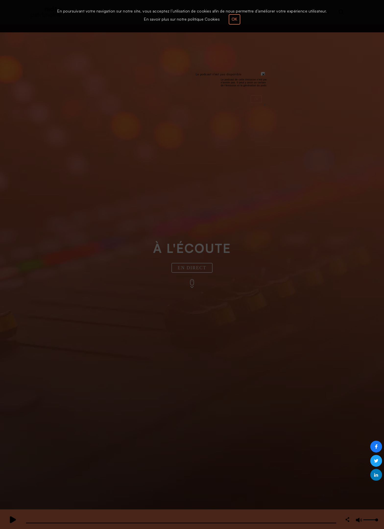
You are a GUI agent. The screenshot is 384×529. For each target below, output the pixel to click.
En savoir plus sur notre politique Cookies (182, 19)
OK (234, 19)
